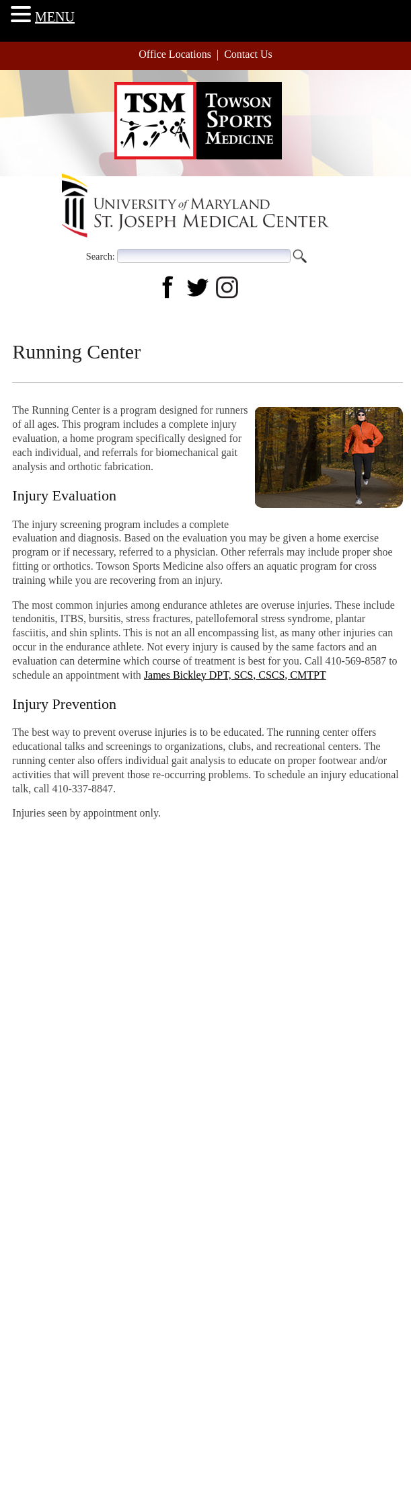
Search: (100, 255)
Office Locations (175, 54)
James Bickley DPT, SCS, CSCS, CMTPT (235, 675)
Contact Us (248, 54)
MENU (55, 16)
